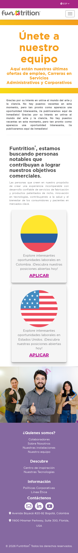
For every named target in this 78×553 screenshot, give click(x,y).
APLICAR (39, 275)
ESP (64, 3)
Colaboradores (39, 439)
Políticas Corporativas (39, 488)
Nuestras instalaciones (39, 447)
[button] (74, 394)
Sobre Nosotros (39, 443)
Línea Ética (39, 492)
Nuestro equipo (39, 452)
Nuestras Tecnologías (39, 472)
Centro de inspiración (39, 468)
